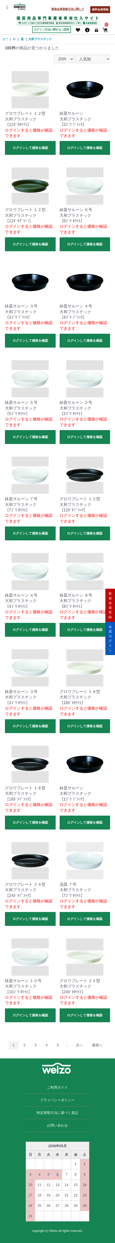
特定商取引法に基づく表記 (57, 1113)
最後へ (97, 1045)
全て (5, 39)
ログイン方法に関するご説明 (51, 29)
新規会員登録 (110, 605)
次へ (79, 1045)
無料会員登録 (100, 9)
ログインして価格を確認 (30, 148)
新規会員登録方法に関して (67, 8)
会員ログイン (110, 638)
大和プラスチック (40, 39)
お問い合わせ (57, 1125)
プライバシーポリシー (57, 1100)
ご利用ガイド (57, 1087)
